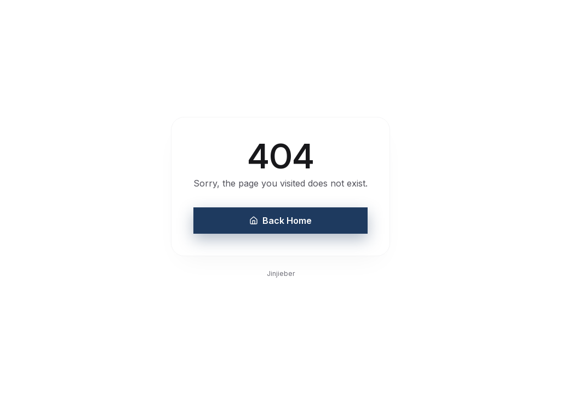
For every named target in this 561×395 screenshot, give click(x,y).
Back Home (280, 220)
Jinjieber (281, 273)
